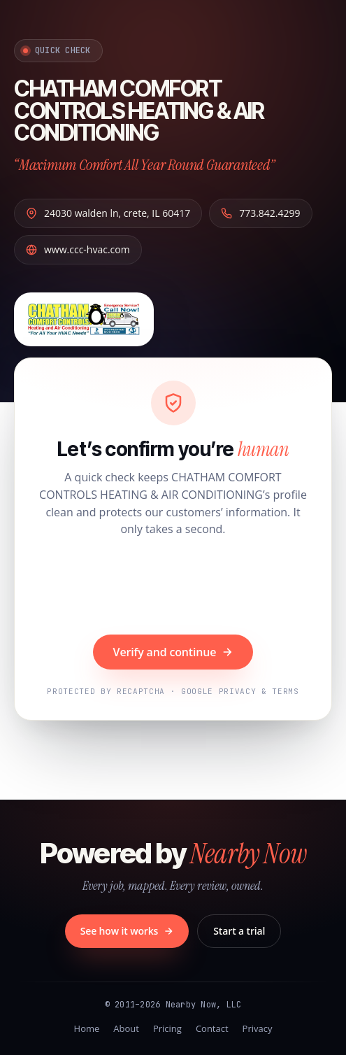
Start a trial (239, 930)
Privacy (258, 1028)
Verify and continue (173, 652)
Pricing (167, 1028)
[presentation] (173, 587)
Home (87, 1028)
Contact (212, 1028)
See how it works (127, 930)
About (126, 1028)
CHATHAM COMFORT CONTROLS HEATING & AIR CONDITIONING (139, 110)
